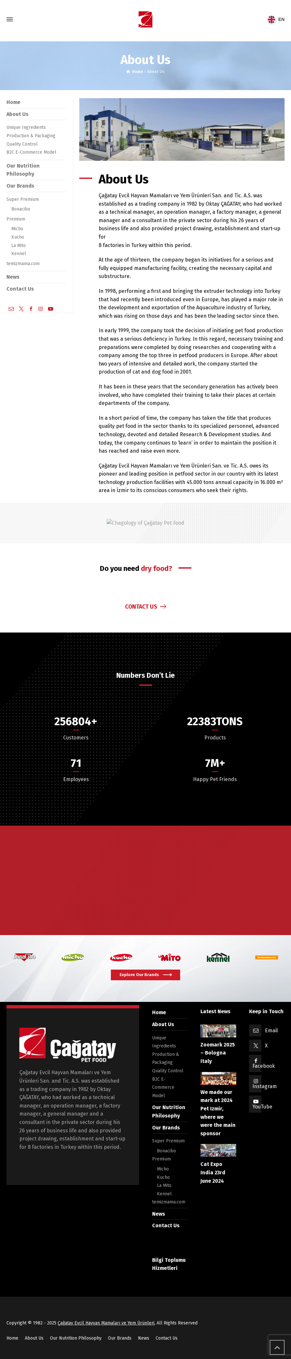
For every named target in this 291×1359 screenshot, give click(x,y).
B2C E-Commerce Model (31, 152)
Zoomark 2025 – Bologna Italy (217, 1053)
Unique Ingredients (26, 127)
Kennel (18, 253)
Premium (15, 219)
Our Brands (20, 186)
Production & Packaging (30, 136)
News (12, 277)
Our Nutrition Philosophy (76, 1338)
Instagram (264, 1086)
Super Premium (22, 199)
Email (271, 1030)
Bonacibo (20, 209)
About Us (17, 114)
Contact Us (20, 289)
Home (13, 102)
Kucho (17, 237)
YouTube (262, 1107)
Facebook (263, 1066)
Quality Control (22, 144)
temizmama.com (23, 263)
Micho (17, 229)
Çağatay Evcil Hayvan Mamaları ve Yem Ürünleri (106, 1323)
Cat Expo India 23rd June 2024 (212, 1172)
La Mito (18, 245)
